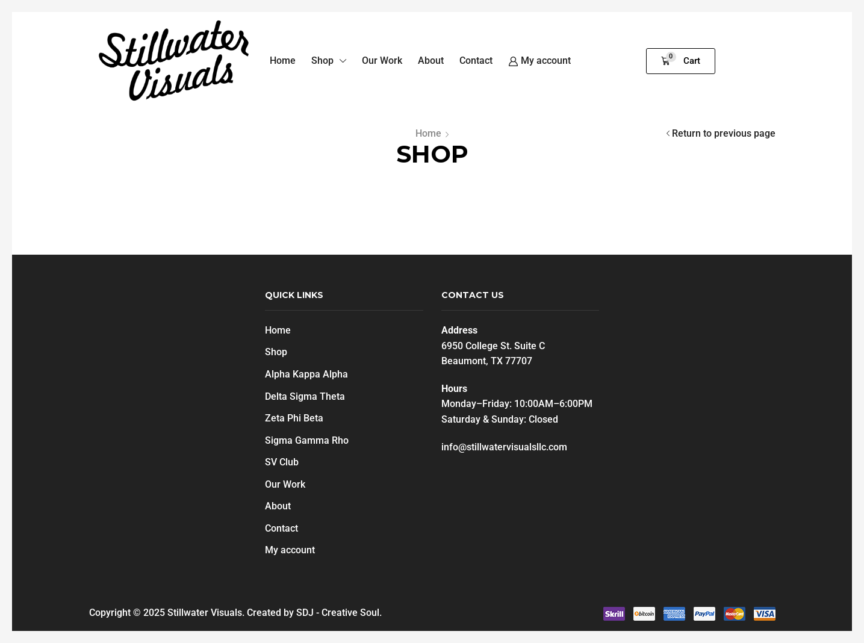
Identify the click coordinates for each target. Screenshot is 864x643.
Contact (281, 528)
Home (428, 133)
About (278, 506)
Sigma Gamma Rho (307, 440)
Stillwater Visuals (204, 612)
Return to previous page (723, 133)
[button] (680, 61)
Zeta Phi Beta (294, 418)
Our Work (285, 484)
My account (290, 550)
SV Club (282, 462)
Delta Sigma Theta (305, 396)
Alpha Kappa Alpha (306, 374)
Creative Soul (350, 612)
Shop (276, 352)
